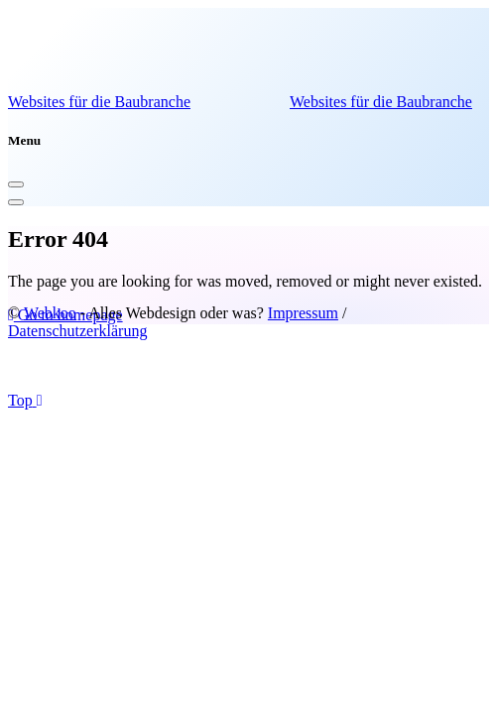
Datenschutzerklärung (77, 330)
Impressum (303, 312)
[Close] (16, 184)
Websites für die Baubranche (99, 101)
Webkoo (50, 312)
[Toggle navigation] (16, 202)
